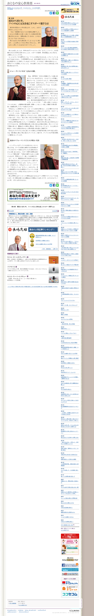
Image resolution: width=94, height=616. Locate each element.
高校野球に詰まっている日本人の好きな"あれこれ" (69, 394)
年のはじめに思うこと (67, 367)
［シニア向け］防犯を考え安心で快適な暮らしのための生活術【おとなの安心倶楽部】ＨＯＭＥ (32, 288)
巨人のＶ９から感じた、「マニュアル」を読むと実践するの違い (69, 242)
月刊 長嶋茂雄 (10, 9)
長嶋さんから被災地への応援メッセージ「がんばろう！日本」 (69, 492)
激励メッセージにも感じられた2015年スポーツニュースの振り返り (70, 173)
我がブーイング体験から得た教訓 (69, 358)
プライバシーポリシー (24, 612)
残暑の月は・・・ (65, 328)
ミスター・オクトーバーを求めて (69, 260)
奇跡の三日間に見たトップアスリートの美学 (69, 73)
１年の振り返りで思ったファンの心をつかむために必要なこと (69, 248)
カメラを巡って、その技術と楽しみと (69, 471)
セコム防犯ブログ (65, 530)
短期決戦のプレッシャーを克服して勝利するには (69, 377)
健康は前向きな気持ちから (68, 512)
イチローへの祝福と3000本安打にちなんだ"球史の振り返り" (70, 127)
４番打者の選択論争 (66, 338)
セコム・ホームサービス (30, 610)
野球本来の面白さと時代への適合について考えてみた (69, 254)
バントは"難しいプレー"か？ (68, 333)
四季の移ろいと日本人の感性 (68, 459)
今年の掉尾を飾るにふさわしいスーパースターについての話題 (69, 23)
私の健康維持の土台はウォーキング (69, 407)
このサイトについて (11, 612)
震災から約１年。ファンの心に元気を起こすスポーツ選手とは (69, 425)
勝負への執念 (64, 314)
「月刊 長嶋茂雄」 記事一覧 (49, 250)
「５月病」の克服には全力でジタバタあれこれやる (69, 413)
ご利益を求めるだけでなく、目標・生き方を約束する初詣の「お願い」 (69, 165)
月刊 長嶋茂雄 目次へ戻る (67, 525)
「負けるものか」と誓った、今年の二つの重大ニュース (69, 443)
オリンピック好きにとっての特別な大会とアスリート (69, 133)
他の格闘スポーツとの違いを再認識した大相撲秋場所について (69, 36)
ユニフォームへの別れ (67, 319)
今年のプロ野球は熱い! (67, 521)
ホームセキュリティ (65, 4)
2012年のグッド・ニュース (68, 372)
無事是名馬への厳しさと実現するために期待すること (69, 60)
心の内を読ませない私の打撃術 (69, 342)
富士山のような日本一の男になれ (69, 437)
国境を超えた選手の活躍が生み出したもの (69, 282)
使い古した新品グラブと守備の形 (69, 265)
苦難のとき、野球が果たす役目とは (69, 481)
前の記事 (11, 212)
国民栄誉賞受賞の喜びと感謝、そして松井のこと (46, 237)
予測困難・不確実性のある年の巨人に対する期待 (69, 84)
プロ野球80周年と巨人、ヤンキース (70, 295)
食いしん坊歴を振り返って (68, 476)
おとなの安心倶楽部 (36, 7)
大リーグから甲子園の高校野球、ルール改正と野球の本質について (69, 48)
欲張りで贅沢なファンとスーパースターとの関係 (69, 236)
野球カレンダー (65, 310)
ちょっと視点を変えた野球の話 (69, 498)
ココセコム (20, 610)
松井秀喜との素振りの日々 (43, 242)
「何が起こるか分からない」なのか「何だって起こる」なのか (69, 140)
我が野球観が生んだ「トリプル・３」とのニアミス (69, 186)
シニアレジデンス (42, 610)
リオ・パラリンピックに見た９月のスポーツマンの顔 (69, 109)
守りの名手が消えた (66, 389)
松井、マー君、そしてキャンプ (69, 305)
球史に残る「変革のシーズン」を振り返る (69, 449)
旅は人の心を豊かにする (67, 503)
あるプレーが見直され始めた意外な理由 (69, 42)
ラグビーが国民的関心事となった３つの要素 (69, 180)
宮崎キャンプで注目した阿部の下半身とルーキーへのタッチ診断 (69, 229)
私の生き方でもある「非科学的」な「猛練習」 (69, 152)
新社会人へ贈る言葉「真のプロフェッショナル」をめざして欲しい (69, 419)
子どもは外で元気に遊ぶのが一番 (69, 487)
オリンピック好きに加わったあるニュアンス (69, 401)
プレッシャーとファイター (68, 300)
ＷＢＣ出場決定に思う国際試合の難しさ (69, 384)
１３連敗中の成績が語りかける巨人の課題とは (69, 54)
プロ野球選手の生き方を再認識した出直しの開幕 (69, 146)
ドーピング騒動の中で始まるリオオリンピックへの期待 (69, 121)
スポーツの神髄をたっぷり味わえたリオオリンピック (69, 115)
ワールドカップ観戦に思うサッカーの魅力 (69, 276)
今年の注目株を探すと (67, 507)
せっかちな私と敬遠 (66, 79)
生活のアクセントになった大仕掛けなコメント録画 (69, 205)
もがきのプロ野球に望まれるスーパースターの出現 (69, 217)
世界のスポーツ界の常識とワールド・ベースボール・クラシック (69, 90)
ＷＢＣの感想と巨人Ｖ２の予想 (44, 245)
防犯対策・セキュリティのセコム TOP (14, 7)
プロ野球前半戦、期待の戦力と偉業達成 (69, 464)
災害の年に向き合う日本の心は (69, 454)
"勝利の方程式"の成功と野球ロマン (70, 288)
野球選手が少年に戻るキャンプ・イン (69, 432)
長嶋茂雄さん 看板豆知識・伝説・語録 (21, 215)
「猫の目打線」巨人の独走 (68, 324)
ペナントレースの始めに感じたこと (69, 223)
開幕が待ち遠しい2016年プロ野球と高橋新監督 (70, 158)
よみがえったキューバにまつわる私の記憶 (69, 192)
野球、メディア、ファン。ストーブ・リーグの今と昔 (69, 102)
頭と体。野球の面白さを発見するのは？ (69, 211)
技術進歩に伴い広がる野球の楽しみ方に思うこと (69, 67)
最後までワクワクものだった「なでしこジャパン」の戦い (69, 198)
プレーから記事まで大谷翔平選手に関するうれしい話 (69, 96)
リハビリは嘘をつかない (67, 517)
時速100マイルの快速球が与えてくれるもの (69, 270)
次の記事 (54, 212)
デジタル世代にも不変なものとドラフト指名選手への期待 (69, 29)
